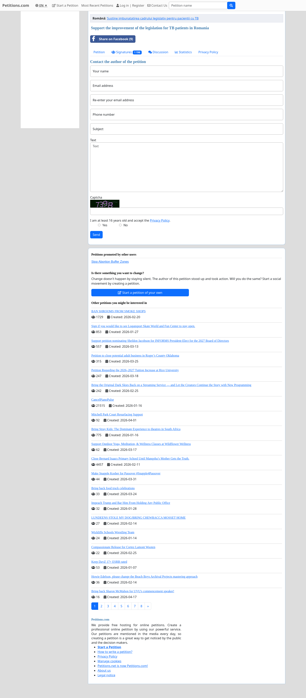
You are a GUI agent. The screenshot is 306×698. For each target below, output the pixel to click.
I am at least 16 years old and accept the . (130, 220)
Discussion (158, 52)
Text (93, 140)
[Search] (198, 5)
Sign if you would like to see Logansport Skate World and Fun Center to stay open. (143, 326)
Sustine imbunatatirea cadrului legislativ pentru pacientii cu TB (152, 18)
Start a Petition (65, 5)
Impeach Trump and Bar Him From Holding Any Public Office (130, 502)
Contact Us (157, 5)
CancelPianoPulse (102, 399)
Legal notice (106, 675)
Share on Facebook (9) (111, 39)
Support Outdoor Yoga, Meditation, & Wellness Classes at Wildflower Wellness (141, 444)
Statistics (183, 52)
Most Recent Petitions (97, 5)
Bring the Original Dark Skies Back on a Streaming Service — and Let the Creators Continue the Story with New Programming (171, 385)
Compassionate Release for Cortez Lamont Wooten (123, 547)
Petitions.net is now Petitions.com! (123, 666)
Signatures (126, 52)
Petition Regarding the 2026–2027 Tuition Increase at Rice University (135, 370)
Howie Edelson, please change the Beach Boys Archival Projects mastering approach (144, 576)
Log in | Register (130, 5)
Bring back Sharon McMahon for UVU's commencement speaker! (132, 591)
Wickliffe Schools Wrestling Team (112, 532)
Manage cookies (109, 661)
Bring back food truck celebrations (113, 488)
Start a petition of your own (140, 292)
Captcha (96, 197)
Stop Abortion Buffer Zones (110, 261)
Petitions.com (15, 5)
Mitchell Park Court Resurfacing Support (117, 414)
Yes (104, 225)
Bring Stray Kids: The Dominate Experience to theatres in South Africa (135, 429)
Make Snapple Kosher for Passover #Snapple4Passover (125, 473)
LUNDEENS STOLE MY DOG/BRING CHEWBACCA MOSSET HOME (138, 517)
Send (96, 235)
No (126, 225)
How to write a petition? (115, 652)
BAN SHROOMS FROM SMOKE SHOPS (118, 311)
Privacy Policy (208, 52)
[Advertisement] (50, 69)
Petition (99, 52)
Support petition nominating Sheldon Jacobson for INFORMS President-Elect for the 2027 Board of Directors (160, 340)
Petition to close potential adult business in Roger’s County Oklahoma (135, 355)
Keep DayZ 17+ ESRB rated (109, 561)
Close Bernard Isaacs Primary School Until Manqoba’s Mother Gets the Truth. (140, 458)
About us (104, 670)
